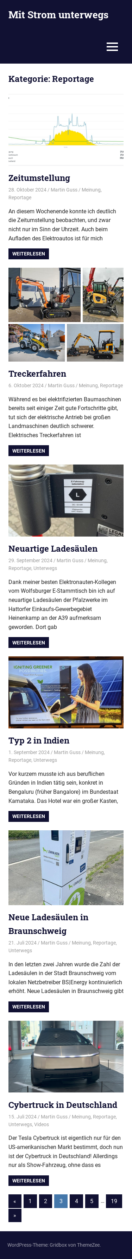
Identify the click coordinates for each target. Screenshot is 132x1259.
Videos (41, 1124)
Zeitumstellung (39, 177)
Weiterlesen (28, 254)
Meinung (91, 190)
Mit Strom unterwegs (58, 14)
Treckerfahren (37, 373)
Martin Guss (64, 190)
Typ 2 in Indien (38, 740)
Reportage (19, 197)
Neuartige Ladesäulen (53, 548)
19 (114, 1201)
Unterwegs (45, 568)
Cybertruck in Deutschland (62, 1104)
